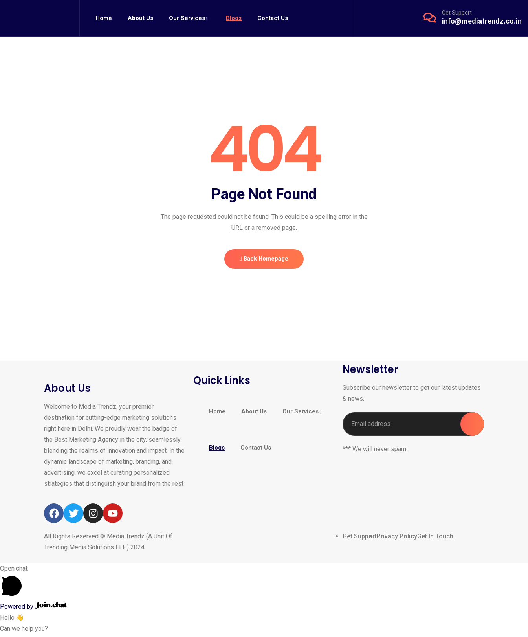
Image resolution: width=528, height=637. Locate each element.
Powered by (33, 609)
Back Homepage (264, 260)
